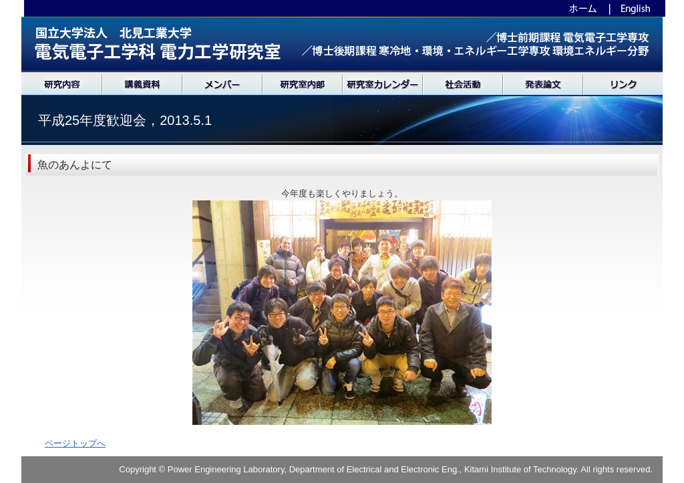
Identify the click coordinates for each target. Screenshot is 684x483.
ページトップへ (75, 443)
